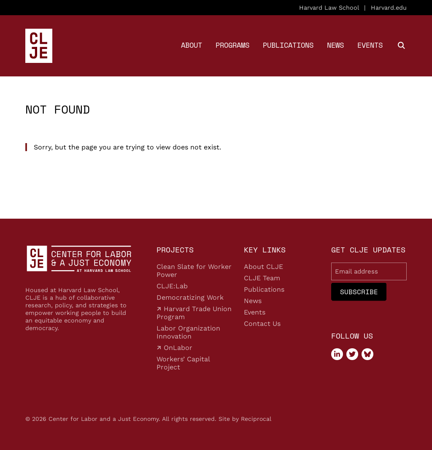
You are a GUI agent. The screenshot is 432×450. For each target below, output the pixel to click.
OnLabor (177, 348)
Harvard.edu (389, 8)
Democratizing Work (190, 297)
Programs (232, 45)
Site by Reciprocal (245, 418)
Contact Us (262, 324)
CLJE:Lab (172, 286)
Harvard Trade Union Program (194, 313)
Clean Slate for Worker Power (194, 271)
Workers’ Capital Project (183, 363)
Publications (288, 45)
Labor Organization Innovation (188, 332)
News (335, 45)
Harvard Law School (329, 8)
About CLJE (263, 267)
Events (370, 45)
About (191, 45)
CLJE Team (262, 278)
